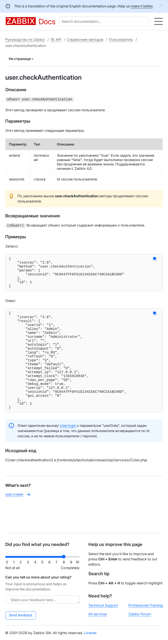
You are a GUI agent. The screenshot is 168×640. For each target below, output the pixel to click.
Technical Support (103, 605)
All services (97, 614)
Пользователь (121, 39)
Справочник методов (85, 39)
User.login (68, 453)
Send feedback (20, 615)
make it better (142, 6)
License (90, 633)
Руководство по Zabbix (25, 39)
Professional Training (145, 605)
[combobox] (104, 21)
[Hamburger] (158, 21)
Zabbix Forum (139, 614)
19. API (56, 39)
